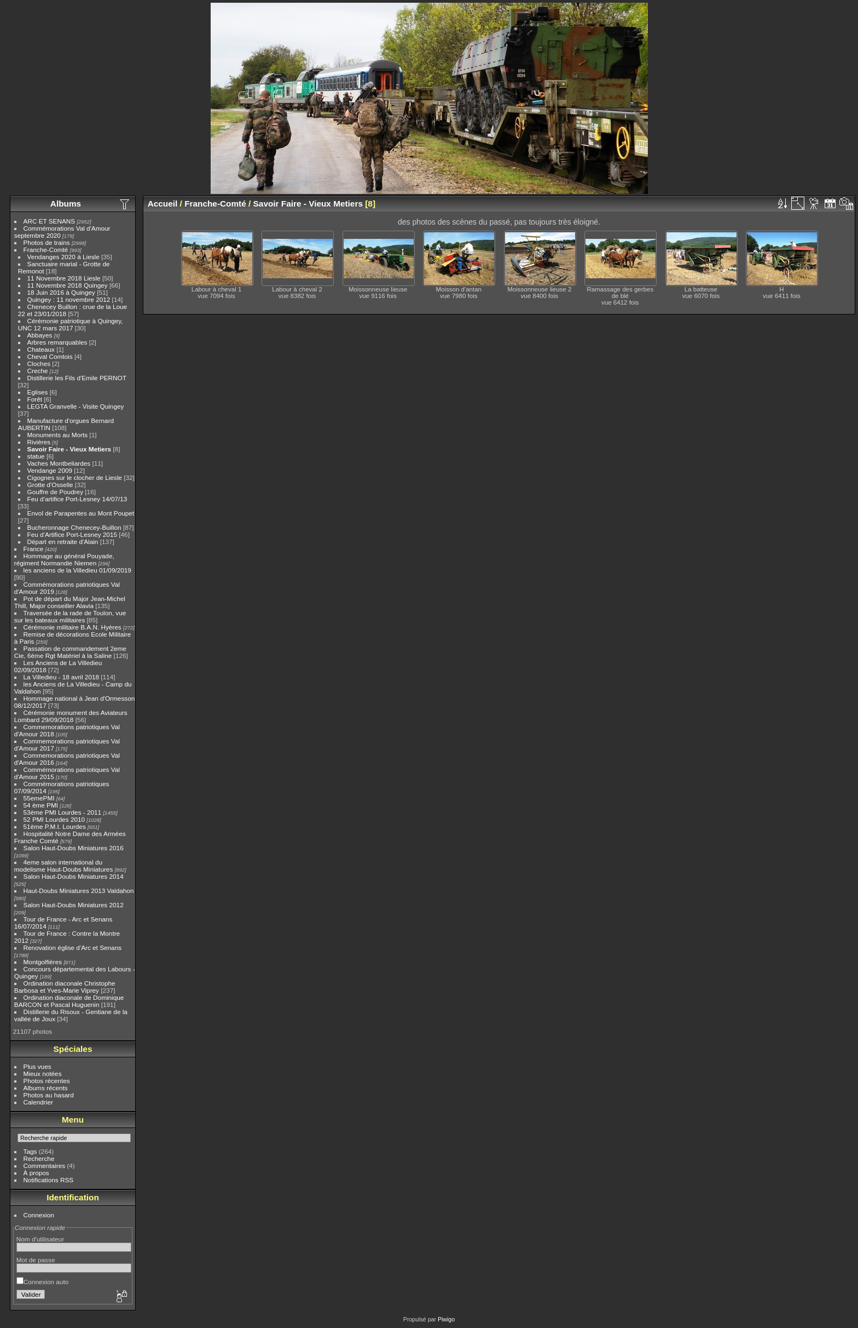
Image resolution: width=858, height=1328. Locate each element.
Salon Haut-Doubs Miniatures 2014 (74, 876)
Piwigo (446, 1319)
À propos (36, 1172)
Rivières (39, 441)
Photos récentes (47, 1080)
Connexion (39, 1214)
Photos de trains (47, 242)
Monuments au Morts (57, 434)
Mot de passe (35, 1259)
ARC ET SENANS (50, 221)
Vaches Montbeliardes (59, 463)
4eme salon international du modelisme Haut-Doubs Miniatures (63, 865)
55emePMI (39, 798)
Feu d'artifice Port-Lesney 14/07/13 (77, 498)
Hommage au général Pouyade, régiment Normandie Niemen (64, 559)
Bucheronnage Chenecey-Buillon (74, 527)
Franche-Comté (46, 249)
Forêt (34, 399)
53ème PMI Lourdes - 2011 (63, 812)
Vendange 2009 (49, 470)
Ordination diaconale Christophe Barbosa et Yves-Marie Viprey (64, 987)
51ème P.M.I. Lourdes (55, 826)
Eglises (37, 392)
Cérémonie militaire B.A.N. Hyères (72, 627)
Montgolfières (43, 961)
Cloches (39, 363)
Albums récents (46, 1087)
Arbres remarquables (57, 342)
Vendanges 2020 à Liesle (63, 256)
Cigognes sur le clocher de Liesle (74, 477)
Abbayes (40, 335)
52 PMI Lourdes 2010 (54, 819)
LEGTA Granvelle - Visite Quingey (75, 406)
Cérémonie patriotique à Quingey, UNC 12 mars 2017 (70, 324)
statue (36, 456)
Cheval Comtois (50, 356)
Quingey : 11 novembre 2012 (69, 299)
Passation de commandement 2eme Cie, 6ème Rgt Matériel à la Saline (70, 652)
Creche (37, 370)
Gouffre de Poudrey (55, 491)
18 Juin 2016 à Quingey (61, 292)
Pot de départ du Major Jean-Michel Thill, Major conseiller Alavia (69, 602)
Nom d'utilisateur (40, 1239)
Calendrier (38, 1102)
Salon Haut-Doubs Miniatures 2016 (74, 847)
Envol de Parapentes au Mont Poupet (81, 513)
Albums (65, 203)
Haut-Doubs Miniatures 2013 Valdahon (79, 890)
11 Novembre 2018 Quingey (67, 285)
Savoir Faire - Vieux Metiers (69, 449)
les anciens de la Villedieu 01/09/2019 (77, 570)
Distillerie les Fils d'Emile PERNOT (76, 377)
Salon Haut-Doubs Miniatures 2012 (74, 904)
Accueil (163, 203)
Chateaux (41, 349)
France (34, 548)
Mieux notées (43, 1073)
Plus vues (37, 1066)
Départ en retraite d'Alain (62, 541)
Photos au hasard (49, 1094)
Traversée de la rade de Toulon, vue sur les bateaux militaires (70, 616)
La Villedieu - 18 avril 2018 (61, 676)
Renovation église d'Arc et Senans (73, 947)
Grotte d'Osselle (50, 484)
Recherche (39, 1158)
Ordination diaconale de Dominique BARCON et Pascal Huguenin (69, 1001)
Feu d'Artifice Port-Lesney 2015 (72, 534)
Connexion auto (42, 1281)
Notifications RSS (49, 1179)
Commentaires (45, 1165)
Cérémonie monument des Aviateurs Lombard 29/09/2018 (70, 716)
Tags (30, 1151)
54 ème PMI (41, 805)
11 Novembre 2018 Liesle (64, 278)
